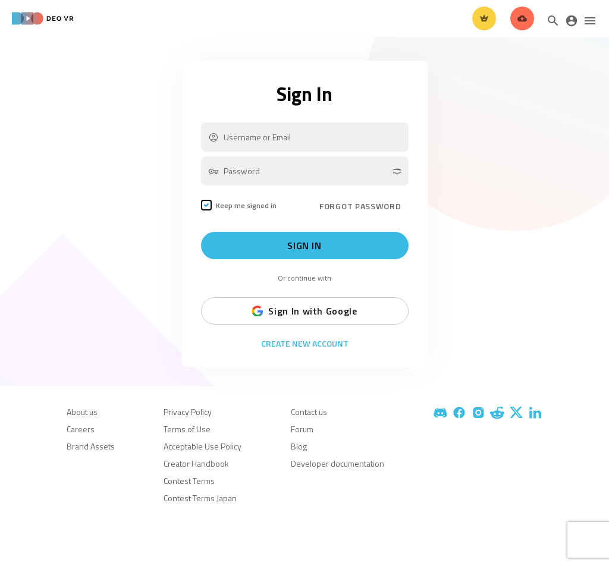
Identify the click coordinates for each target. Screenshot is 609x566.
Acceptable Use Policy (202, 446)
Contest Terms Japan (200, 498)
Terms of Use (187, 429)
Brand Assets (91, 446)
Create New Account (305, 343)
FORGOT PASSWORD (360, 206)
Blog (299, 446)
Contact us (309, 411)
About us (82, 411)
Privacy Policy (188, 411)
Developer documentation (337, 463)
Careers (81, 429)
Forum (302, 429)
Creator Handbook (196, 463)
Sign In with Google (304, 311)
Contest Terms (189, 480)
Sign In (304, 245)
